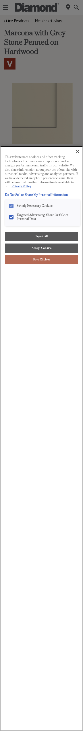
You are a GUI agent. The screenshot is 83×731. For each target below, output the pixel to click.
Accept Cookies (42, 248)
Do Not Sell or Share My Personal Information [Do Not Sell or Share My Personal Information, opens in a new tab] (36, 195)
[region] (41, 438)
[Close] (78, 151)
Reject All (41, 236)
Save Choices (41, 259)
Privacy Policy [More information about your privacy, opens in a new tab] (21, 186)
